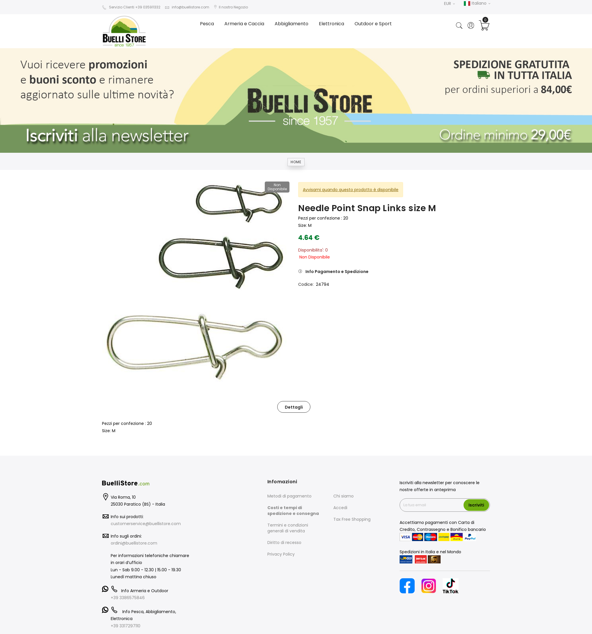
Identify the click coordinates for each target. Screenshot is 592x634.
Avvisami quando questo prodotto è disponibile (350, 190)
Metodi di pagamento (289, 496)
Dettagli (294, 407)
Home (296, 161)
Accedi (340, 508)
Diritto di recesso (284, 542)
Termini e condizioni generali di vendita (287, 528)
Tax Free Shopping (352, 519)
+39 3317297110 (125, 626)
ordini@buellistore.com (134, 543)
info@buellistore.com (187, 7)
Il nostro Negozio (231, 7)
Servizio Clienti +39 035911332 (131, 7)
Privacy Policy (281, 554)
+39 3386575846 (128, 598)
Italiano (477, 3)
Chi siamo (343, 496)
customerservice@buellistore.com (146, 524)
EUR (449, 3)
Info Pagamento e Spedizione (337, 271)
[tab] (293, 407)
